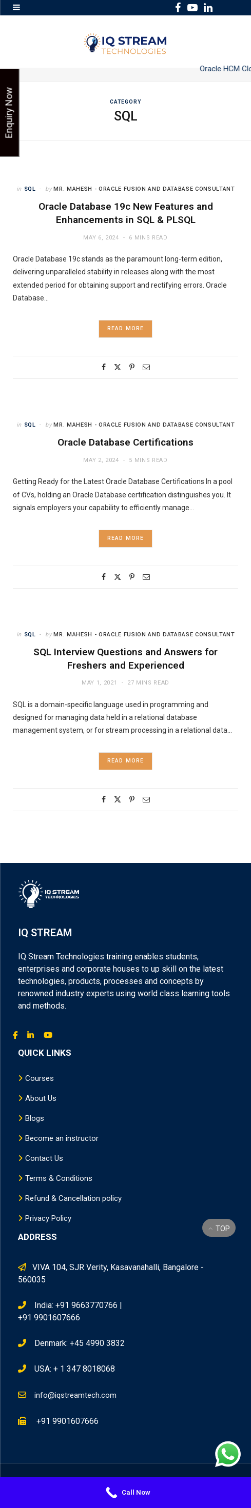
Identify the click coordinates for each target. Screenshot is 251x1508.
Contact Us (44, 1158)
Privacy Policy (48, 1218)
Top (219, 1228)
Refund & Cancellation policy (73, 1198)
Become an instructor (62, 1138)
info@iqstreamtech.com (75, 1395)
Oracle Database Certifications (125, 442)
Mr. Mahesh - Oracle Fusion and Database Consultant (144, 189)
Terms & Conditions (58, 1178)
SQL (30, 189)
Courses (39, 1078)
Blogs (34, 1118)
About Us (40, 1098)
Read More (125, 328)
